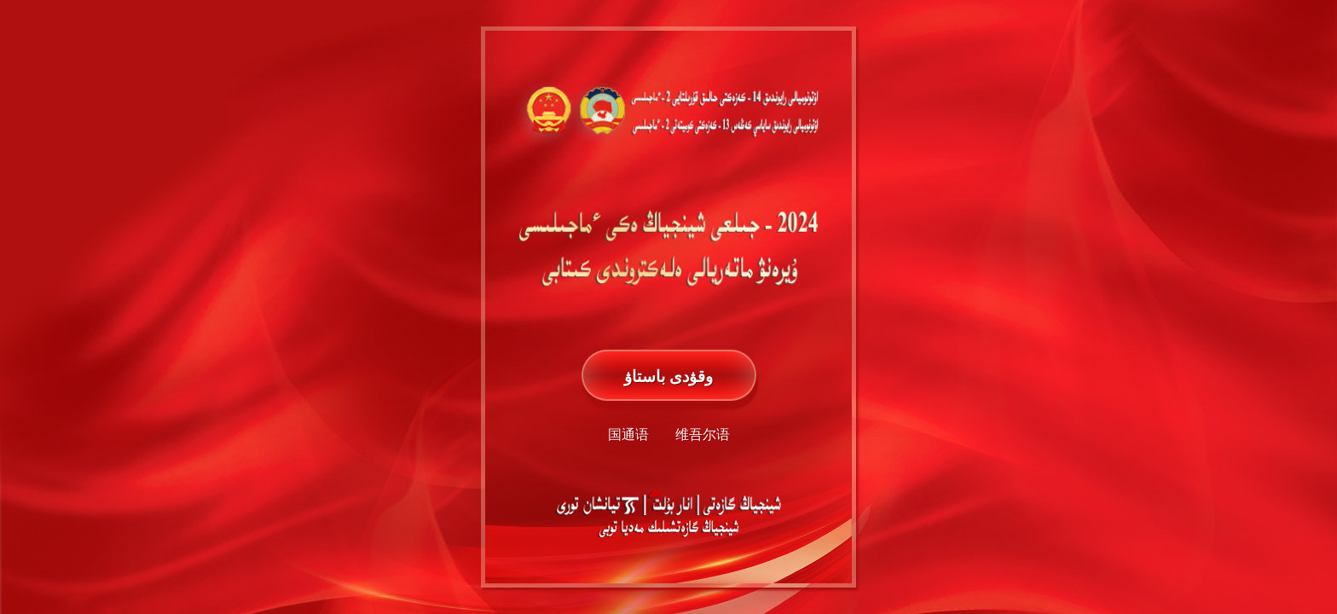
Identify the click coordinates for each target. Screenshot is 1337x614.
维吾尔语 (702, 434)
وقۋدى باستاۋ (668, 376)
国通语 (628, 434)
